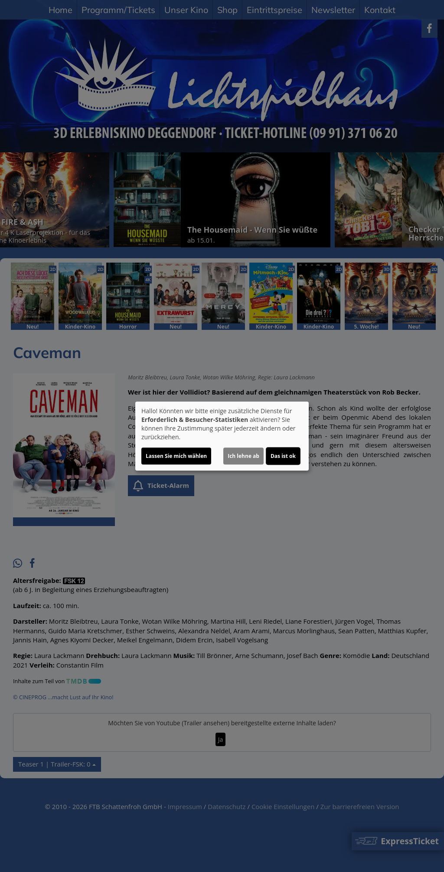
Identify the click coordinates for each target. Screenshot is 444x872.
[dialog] (222, 436)
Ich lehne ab (243, 456)
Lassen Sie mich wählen (176, 456)
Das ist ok (283, 456)
